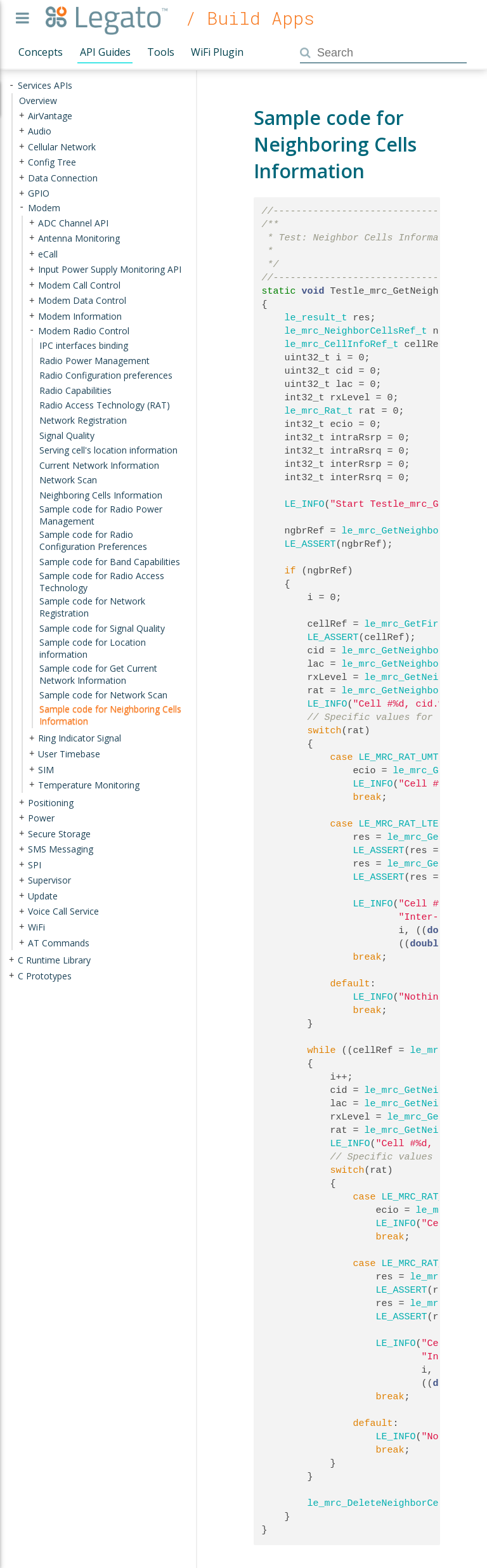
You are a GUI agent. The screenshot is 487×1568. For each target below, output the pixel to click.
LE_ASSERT (310, 544)
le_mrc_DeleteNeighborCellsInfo (393, 1503)
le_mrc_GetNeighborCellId (410, 650)
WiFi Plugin (217, 52)
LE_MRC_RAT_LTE (399, 824)
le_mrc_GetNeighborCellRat (413, 690)
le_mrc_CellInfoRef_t (342, 344)
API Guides (105, 52)
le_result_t (316, 317)
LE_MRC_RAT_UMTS (402, 757)
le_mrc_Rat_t (319, 411)
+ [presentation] (21, 115)
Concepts (40, 52)
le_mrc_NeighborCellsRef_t (356, 331)
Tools (160, 52)
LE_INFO (305, 504)
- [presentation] (11, 85)
